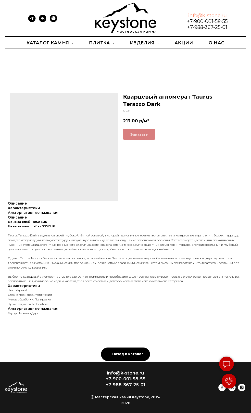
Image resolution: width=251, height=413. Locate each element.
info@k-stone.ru (207, 15)
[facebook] (222, 390)
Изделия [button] (143, 43)
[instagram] (241, 390)
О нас (217, 43)
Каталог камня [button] (48, 43)
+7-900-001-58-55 (207, 21)
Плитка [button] (100, 43)
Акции (184, 43)
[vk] (42, 21)
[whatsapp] (53, 21)
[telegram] (32, 21)
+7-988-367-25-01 (207, 27)
